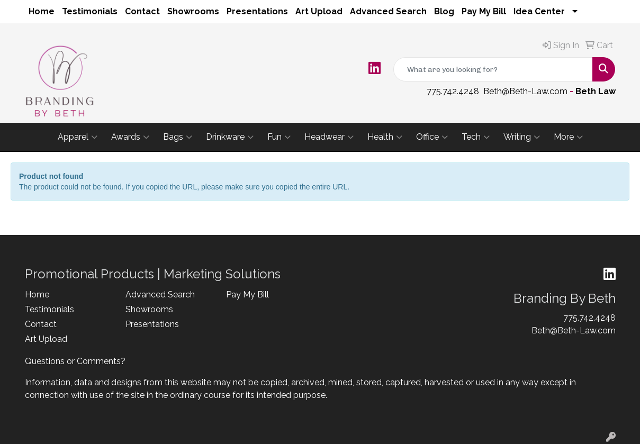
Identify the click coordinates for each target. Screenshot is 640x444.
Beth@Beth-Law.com (525, 91)
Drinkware (230, 137)
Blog (444, 11)
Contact (142, 11)
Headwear (329, 137)
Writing (521, 137)
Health (384, 137)
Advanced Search (388, 11)
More (568, 137)
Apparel (77, 137)
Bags (177, 137)
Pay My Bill (484, 11)
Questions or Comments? (75, 361)
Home (42, 11)
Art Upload (318, 11)
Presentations (257, 11)
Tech (476, 137)
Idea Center (539, 11)
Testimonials (90, 11)
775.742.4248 (453, 91)
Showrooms (193, 11)
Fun (279, 137)
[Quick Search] (493, 69)
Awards (130, 137)
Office (432, 137)
